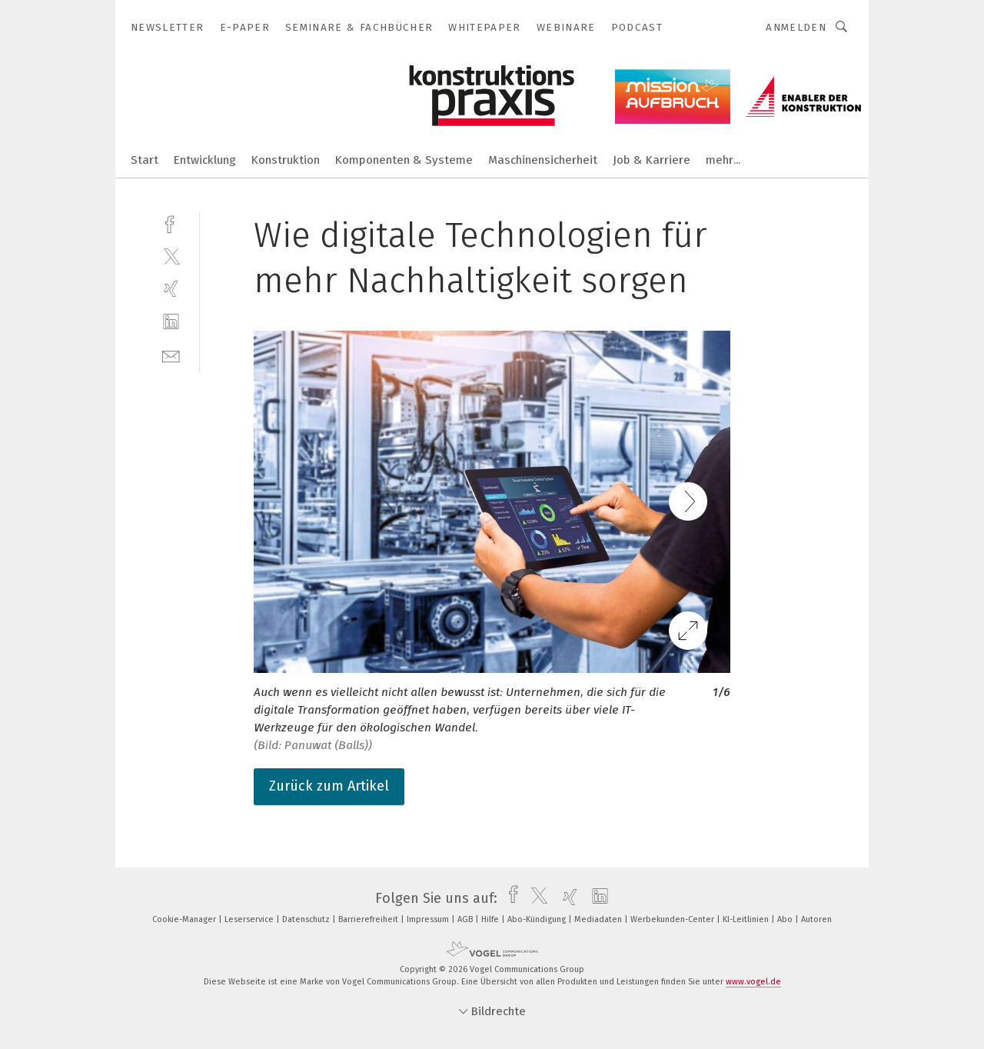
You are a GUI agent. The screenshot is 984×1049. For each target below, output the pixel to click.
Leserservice (250, 919)
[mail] (171, 355)
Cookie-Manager (185, 919)
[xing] (171, 288)
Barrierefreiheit (369, 919)
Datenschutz (307, 919)
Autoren (816, 919)
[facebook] (171, 222)
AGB (466, 919)
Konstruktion (285, 160)
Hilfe (491, 919)
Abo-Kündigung (537, 919)
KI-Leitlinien (747, 919)
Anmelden (796, 27)
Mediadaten (599, 919)
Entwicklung (205, 160)
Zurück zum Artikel (329, 786)
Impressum (429, 919)
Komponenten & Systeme (404, 160)
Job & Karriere (651, 160)
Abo (786, 919)
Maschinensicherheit (542, 160)
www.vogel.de (753, 982)
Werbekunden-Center (673, 919)
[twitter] (171, 255)
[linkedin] (171, 321)
